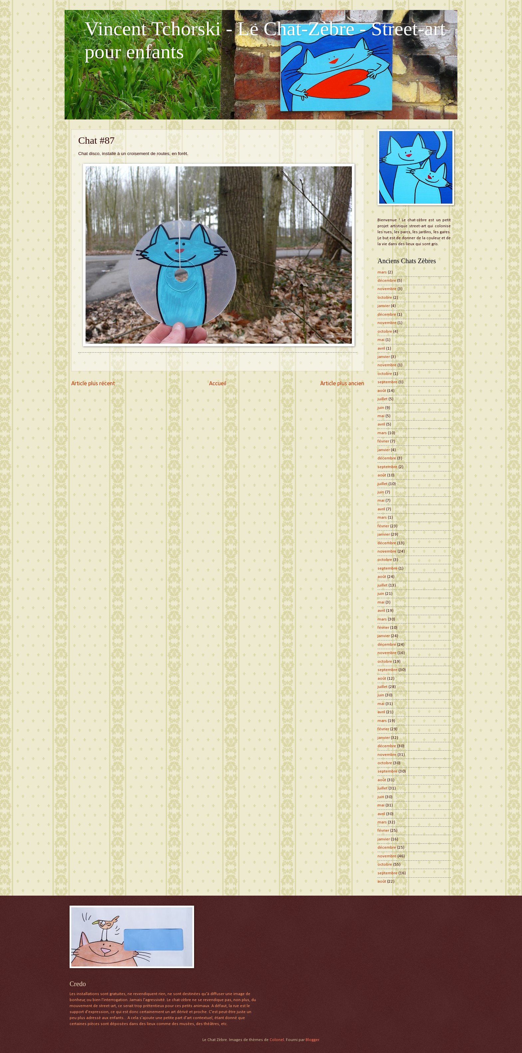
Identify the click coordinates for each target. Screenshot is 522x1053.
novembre (387, 289)
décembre (387, 280)
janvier (384, 306)
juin (381, 408)
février (383, 441)
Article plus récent (93, 384)
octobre (385, 297)
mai (381, 340)
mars (382, 272)
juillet (383, 399)
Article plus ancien (342, 384)
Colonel (277, 1040)
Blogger (312, 1040)
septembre (387, 382)
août (382, 391)
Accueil (217, 384)
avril (381, 348)
